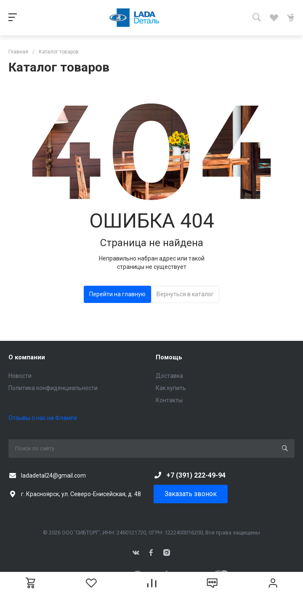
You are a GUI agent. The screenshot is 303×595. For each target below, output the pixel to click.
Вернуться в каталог (185, 294)
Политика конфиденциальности (53, 388)
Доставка (169, 375)
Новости (20, 375)
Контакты (169, 400)
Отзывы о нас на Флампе (42, 417)
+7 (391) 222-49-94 (196, 475)
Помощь (169, 357)
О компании (26, 357)
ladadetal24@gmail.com (53, 475)
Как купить (171, 388)
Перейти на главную (117, 294)
